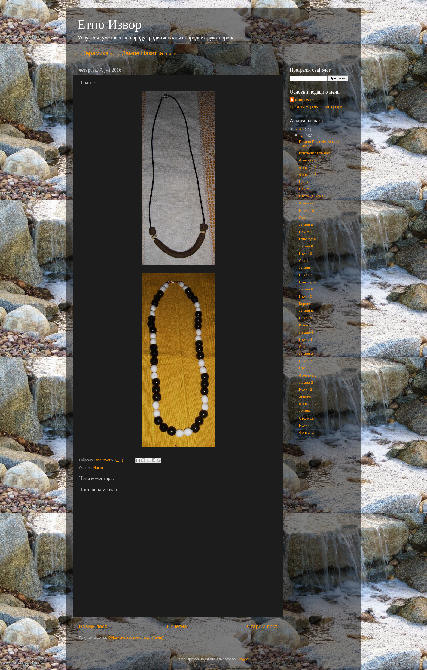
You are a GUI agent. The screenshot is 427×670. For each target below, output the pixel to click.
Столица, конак (312, 196)
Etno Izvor (304, 100)
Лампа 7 (306, 268)
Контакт (115, 54)
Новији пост (93, 626)
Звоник (305, 397)
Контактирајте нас (314, 153)
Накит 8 (305, 253)
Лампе (130, 53)
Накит (149, 53)
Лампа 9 (306, 225)
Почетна (177, 626)
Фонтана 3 (308, 375)
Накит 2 (305, 389)
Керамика (95, 53)
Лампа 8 (306, 246)
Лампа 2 (306, 382)
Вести (77, 54)
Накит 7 (305, 275)
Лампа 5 (306, 311)
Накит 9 (305, 232)
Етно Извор (109, 24)
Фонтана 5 (308, 175)
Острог (305, 218)
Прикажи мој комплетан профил (317, 107)
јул (303, 135)
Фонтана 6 (308, 168)
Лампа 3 (306, 354)
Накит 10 (306, 211)
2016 (300, 129)
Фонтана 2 (308, 404)
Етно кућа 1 (309, 239)
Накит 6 (305, 296)
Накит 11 (306, 189)
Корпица (306, 304)
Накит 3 (305, 361)
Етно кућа (307, 282)
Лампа (304, 411)
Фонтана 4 (308, 203)
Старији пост (262, 626)
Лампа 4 (306, 332)
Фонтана (306, 432)
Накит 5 (305, 318)
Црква (304, 182)
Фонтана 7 (308, 160)
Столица (306, 418)
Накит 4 (305, 339)
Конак (304, 325)
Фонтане (167, 53)
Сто (302, 368)
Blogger (243, 659)
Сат (302, 347)
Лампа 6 (306, 289)
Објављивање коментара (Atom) (135, 637)
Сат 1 (304, 261)
